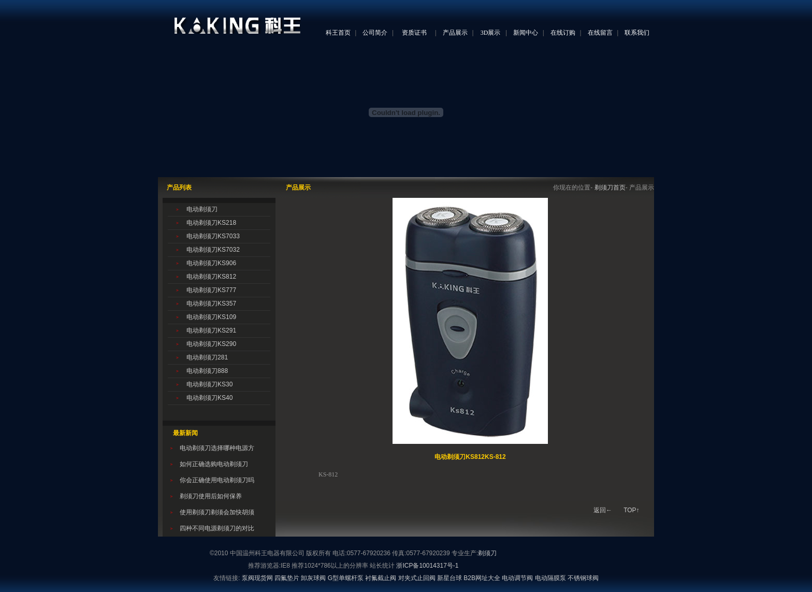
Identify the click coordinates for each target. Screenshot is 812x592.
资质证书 (414, 32)
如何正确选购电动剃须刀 (214, 464)
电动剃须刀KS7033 (213, 236)
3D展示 (491, 32)
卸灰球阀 (313, 578)
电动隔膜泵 (550, 578)
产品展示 (455, 32)
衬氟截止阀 (380, 578)
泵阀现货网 (257, 578)
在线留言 (600, 32)
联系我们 (637, 32)
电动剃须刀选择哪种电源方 (217, 448)
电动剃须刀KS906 (211, 263)
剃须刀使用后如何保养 (211, 496)
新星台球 (449, 578)
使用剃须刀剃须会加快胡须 (217, 512)
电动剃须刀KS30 (209, 384)
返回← (602, 510)
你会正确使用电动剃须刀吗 (217, 480)
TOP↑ (631, 510)
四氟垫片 (286, 578)
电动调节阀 (517, 578)
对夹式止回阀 (417, 578)
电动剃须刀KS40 (209, 397)
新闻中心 (525, 32)
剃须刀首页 (610, 187)
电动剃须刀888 (207, 370)
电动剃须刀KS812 (211, 276)
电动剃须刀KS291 (211, 330)
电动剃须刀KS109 (211, 317)
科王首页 (338, 32)
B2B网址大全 (481, 578)
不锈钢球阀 (583, 578)
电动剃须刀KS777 (211, 290)
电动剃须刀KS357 (211, 303)
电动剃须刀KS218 (211, 222)
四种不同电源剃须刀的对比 (217, 528)
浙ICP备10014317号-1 (427, 565)
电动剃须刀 (202, 209)
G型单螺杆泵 (346, 578)
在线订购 (562, 32)
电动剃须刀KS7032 (213, 249)
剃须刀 (487, 553)
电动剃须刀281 (207, 357)
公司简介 (375, 32)
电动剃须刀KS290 (211, 344)
